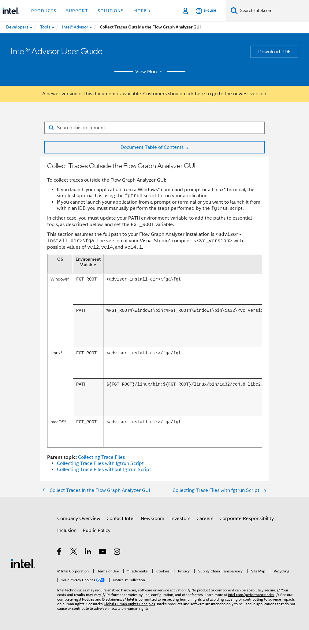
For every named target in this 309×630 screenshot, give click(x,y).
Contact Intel (120, 518)
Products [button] (43, 10)
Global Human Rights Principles (129, 604)
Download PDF (274, 52)
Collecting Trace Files (101, 457)
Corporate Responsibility (246, 518)
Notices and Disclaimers (101, 599)
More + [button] (142, 10)
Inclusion (66, 530)
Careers (204, 518)
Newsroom (152, 518)
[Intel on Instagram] (117, 552)
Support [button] (77, 10)
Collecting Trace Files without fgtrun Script (104, 469)
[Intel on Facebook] (59, 552)
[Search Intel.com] (273, 10)
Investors (180, 518)
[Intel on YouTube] (103, 552)
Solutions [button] (111, 10)
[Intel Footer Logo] (23, 563)
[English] (206, 10)
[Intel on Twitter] (74, 552)
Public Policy (96, 530)
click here (194, 94)
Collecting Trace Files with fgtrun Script (100, 463)
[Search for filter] (154, 128)
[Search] (234, 10)
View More (150, 72)
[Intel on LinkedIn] (88, 552)
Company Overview (78, 518)
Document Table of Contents (152, 147)
